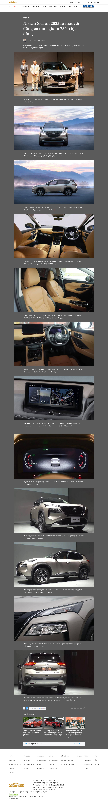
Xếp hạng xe (40, 768)
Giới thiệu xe (88, 764)
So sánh (38, 764)
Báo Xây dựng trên (38, 708)
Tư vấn (87, 768)
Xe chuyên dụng (29, 764)
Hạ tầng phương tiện (15, 764)
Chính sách (12, 760)
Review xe (88, 760)
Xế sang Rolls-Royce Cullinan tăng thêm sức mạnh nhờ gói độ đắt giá (53, 733)
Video (69, 6)
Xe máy (26, 768)
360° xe (15, 6)
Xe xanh (62, 6)
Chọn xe (51, 764)
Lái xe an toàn (53, 768)
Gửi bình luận (78, 744)
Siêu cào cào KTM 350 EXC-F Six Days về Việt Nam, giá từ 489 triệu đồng (74, 734)
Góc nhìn (11, 768)
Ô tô (96, 760)
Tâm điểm (12, 773)
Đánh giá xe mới (41, 760)
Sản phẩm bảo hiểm (67, 760)
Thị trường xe (25, 6)
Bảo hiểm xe (53, 6)
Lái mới (44, 6)
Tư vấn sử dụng (53, 760)
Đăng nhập (96, 2)
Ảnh (75, 6)
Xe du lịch (27, 760)
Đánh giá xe (35, 6)
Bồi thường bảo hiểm (67, 764)
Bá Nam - (30, 40)
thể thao (57, 210)
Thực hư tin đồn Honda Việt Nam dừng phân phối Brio (32, 733)
